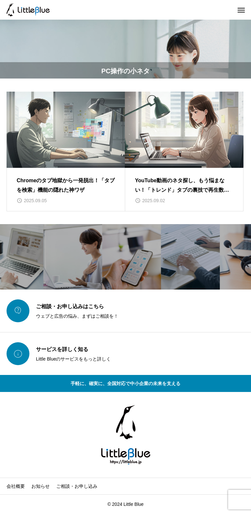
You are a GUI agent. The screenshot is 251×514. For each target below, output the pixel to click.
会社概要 (16, 486)
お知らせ (40, 486)
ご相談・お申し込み (76, 486)
